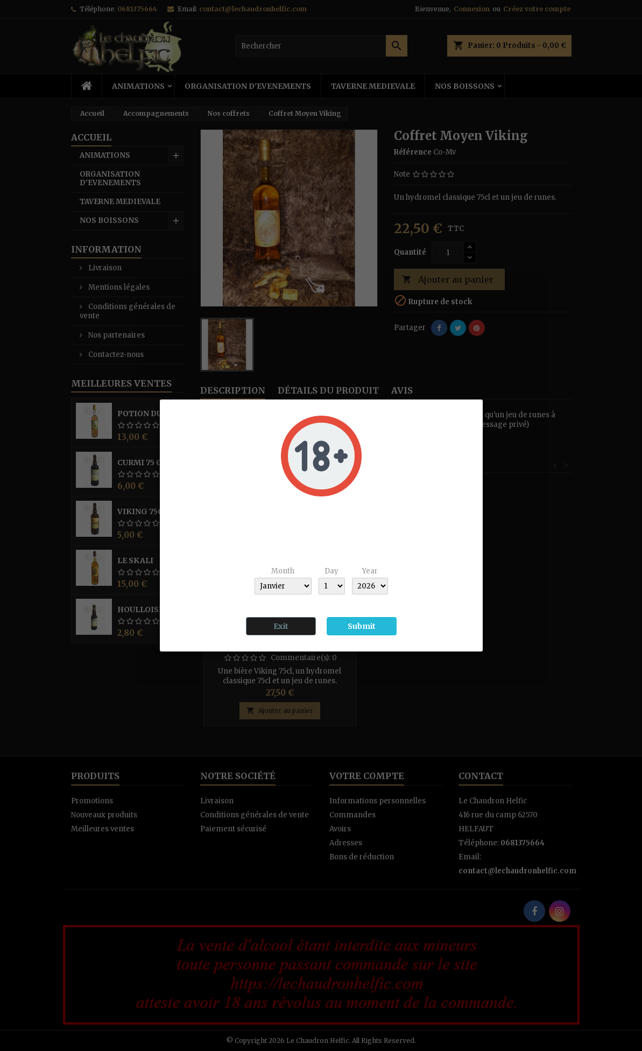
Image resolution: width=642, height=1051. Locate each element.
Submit (362, 626)
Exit (280, 626)
